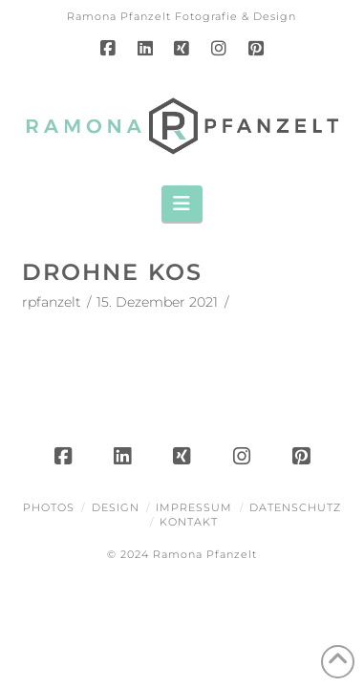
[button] (182, 203)
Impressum (194, 507)
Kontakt (189, 521)
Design (115, 507)
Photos (49, 507)
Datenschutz (295, 507)
